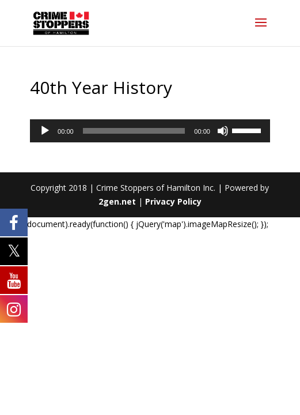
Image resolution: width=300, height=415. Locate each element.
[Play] (45, 131)
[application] (150, 130)
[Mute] (223, 131)
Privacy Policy (173, 201)
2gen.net (117, 201)
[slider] (134, 131)
